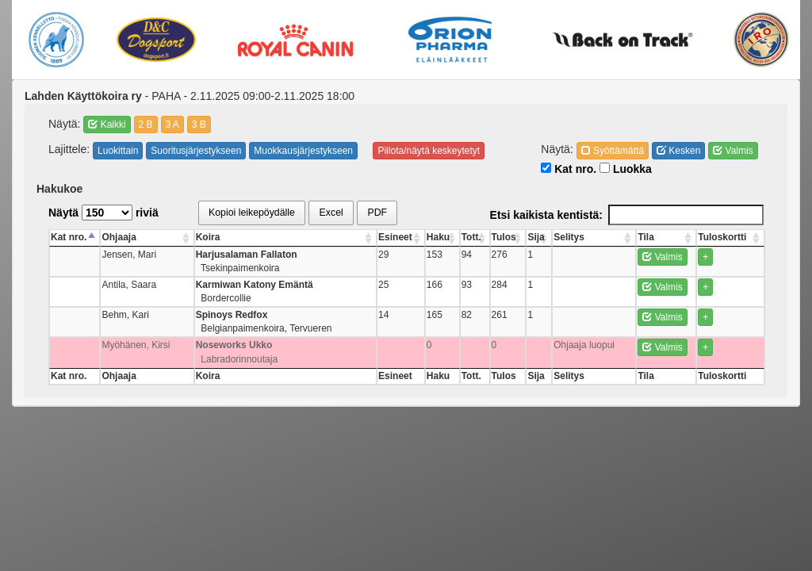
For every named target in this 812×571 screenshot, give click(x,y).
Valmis (733, 150)
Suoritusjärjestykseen (196, 150)
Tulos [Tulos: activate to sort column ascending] (503, 237)
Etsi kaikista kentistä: (627, 215)
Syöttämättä (612, 150)
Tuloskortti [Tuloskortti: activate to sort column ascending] (723, 237)
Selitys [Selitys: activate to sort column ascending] (568, 237)
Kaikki (106, 124)
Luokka (625, 169)
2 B (146, 124)
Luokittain (118, 150)
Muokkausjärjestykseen (303, 150)
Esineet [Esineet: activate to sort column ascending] (394, 237)
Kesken (678, 150)
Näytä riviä (103, 212)
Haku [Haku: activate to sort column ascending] (437, 237)
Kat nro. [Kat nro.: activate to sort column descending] (68, 237)
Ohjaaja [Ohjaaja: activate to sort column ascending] (119, 237)
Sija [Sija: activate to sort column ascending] (535, 237)
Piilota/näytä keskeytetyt (428, 150)
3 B (199, 124)
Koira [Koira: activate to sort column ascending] (208, 237)
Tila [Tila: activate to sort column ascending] (645, 237)
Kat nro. (568, 169)
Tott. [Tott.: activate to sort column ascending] (471, 237)
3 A (172, 124)
